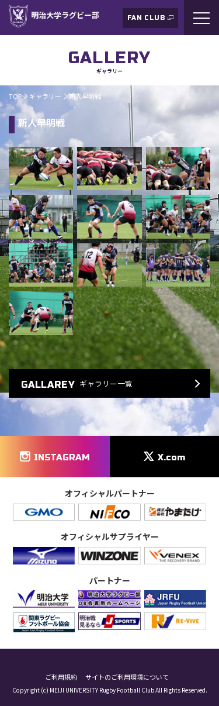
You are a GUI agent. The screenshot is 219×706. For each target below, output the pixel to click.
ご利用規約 (61, 677)
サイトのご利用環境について (127, 677)
